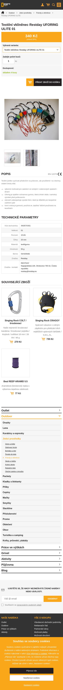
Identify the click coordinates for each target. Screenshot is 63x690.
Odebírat (53, 599)
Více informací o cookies (36, 653)
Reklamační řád (41, 625)
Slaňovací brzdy (11, 447)
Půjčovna (7, 564)
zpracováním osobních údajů (29, 605)
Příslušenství (9, 514)
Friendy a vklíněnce (43, 13)
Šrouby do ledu (10, 454)
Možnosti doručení (42, 635)
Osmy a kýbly (10, 444)
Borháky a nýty (10, 451)
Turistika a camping (13, 535)
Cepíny (6, 492)
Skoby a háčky (10, 461)
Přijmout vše (31, 671)
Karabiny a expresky (13, 433)
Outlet (5, 410)
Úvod (2, 12)
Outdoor (12, 13)
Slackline (7, 508)
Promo (6, 519)
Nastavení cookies (31, 685)
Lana (5, 428)
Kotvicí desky (10, 465)
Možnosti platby (41, 632)
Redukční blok (10, 468)
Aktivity (6, 558)
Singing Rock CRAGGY (47, 320)
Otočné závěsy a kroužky (14, 471)
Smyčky (7, 503)
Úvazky (6, 422)
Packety (7, 476)
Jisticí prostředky (25, 13)
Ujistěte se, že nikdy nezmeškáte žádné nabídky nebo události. (34, 590)
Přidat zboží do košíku (47, 82)
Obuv (5, 530)
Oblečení (7, 524)
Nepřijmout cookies (31, 678)
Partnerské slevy (41, 629)
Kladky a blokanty (12, 481)
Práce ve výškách (12, 547)
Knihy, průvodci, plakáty (15, 540)
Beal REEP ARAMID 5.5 (16, 381)
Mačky (6, 498)
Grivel (5, 553)
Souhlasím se (23, 605)
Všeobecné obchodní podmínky (47, 622)
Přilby (6, 487)
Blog (4, 570)
